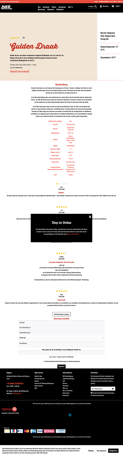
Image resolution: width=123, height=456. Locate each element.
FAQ (64, 381)
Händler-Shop (38, 376)
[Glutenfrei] (50, 9)
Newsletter (66, 386)
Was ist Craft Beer (68, 390)
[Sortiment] (46, 7)
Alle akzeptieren (101, 451)
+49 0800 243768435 (104, 1)
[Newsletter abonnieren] (112, 389)
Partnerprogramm (39, 378)
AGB (36, 388)
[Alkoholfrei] (60, 9)
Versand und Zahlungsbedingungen (44, 383)
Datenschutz (66, 393)
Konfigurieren (113, 451)
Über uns (65, 388)
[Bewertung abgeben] (61, 337)
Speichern (61, 366)
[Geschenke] (62, 7)
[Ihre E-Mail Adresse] (100, 389)
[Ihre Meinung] (61, 344)
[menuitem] (39, 7)
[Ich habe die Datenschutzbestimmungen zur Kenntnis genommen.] (43, 361)
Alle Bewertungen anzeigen (61, 314)
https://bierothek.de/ (73, 234)
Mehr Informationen (42, 453)
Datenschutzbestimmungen (58, 361)
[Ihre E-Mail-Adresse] (61, 327)
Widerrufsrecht (39, 386)
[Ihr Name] (61, 322)
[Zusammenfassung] (61, 332)
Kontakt (37, 381)
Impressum (66, 395)
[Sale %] (70, 7)
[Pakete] (54, 7)
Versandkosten (57, 403)
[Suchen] (95, 6)
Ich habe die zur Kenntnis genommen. (62, 361)
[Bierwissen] (41, 9)
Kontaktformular (17, 393)
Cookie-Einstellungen (68, 378)
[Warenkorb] (116, 6)
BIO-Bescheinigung (68, 376)
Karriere (65, 383)
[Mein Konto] (104, 6)
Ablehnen (91, 451)
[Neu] (39, 7)
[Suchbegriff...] (93, 6)
